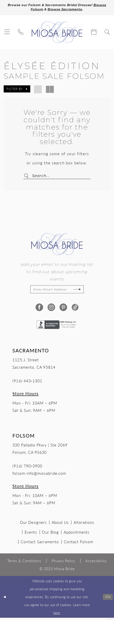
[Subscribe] (82, 291)
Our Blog (50, 534)
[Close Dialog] (5, 599)
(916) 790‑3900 (27, 468)
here (56, 614)
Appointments (76, 534)
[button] (7, 33)
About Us (60, 524)
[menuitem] (7, 33)
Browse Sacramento (73, 10)
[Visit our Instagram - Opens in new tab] (51, 309)
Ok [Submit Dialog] (108, 599)
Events (31, 534)
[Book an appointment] (93, 33)
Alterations (84, 524)
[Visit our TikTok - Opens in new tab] (75, 309)
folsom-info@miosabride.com (39, 475)
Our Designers (33, 524)
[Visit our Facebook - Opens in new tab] (39, 309)
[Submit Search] (29, 176)
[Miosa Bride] (57, 33)
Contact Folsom (78, 544)
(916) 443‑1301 (27, 383)
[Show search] (107, 33)
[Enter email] (57, 291)
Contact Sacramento (40, 544)
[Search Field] (57, 177)
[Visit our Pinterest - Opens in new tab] (63, 309)
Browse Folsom (34, 10)
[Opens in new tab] (57, 326)
